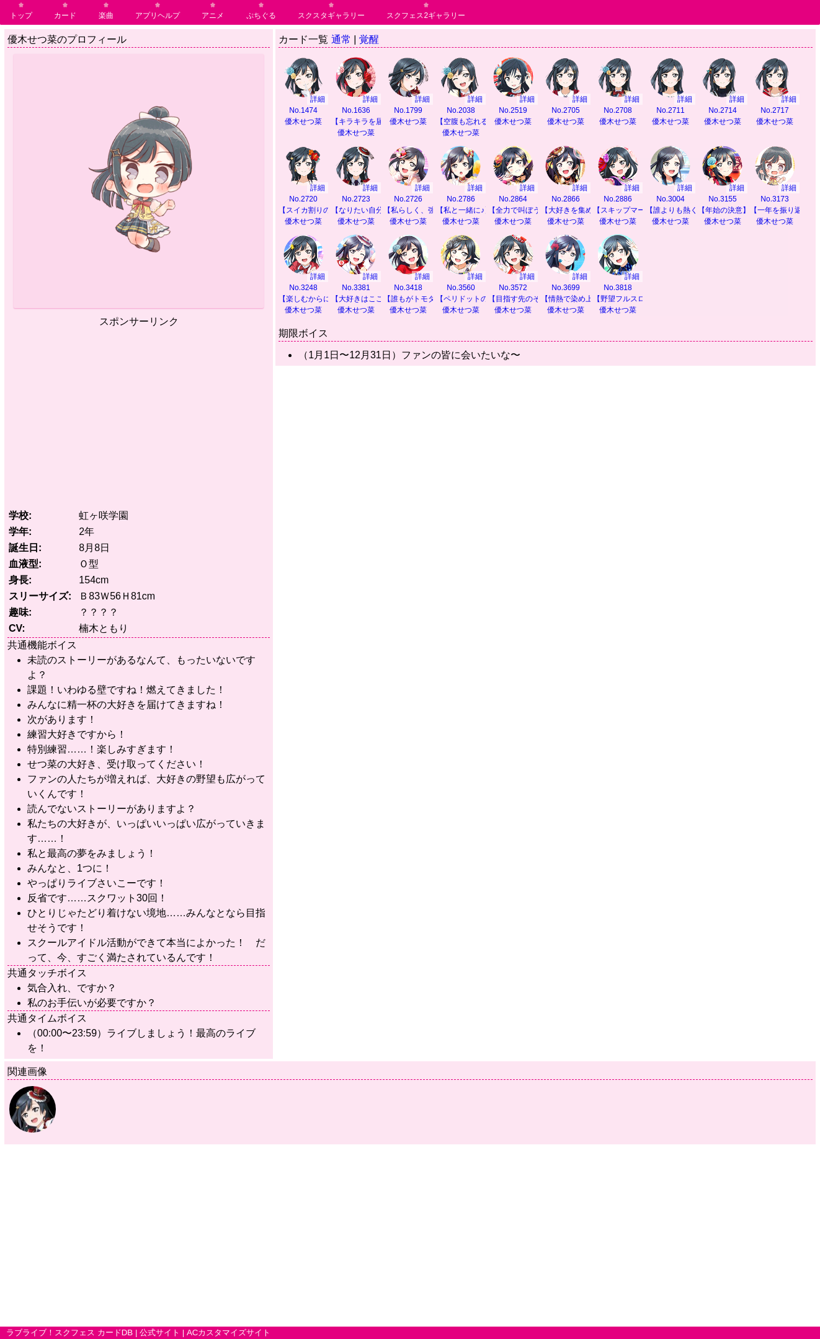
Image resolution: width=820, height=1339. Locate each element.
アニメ (213, 15)
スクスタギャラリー (331, 15)
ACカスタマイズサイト (229, 1332)
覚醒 (369, 39)
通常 (341, 39)
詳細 (317, 99)
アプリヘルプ (157, 15)
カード (65, 15)
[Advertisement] (139, 416)
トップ (21, 15)
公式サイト (160, 1332)
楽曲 (106, 15)
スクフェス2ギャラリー (425, 15)
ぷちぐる (261, 15)
